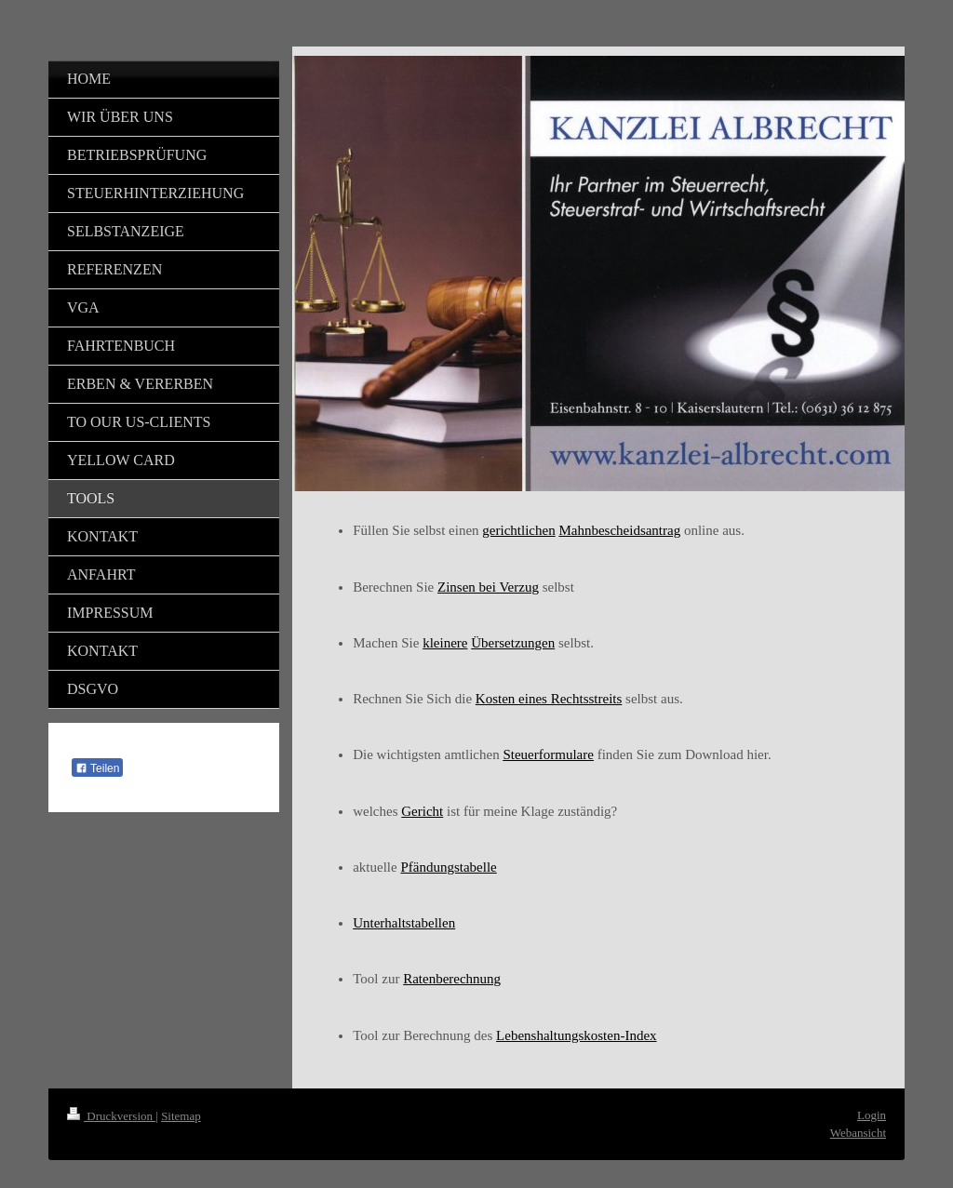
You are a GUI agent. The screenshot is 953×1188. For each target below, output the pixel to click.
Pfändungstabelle (448, 867)
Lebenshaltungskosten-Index (576, 1035)
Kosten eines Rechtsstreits (549, 698)
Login (871, 1115)
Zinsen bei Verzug (488, 587)
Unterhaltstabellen (404, 922)
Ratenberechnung (452, 978)
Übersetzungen (513, 642)
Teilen (97, 768)
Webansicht (858, 1133)
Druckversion (111, 1116)
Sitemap (181, 1116)
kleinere (445, 642)
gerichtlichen (518, 530)
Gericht (422, 811)
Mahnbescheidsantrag (619, 530)
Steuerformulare (548, 754)
